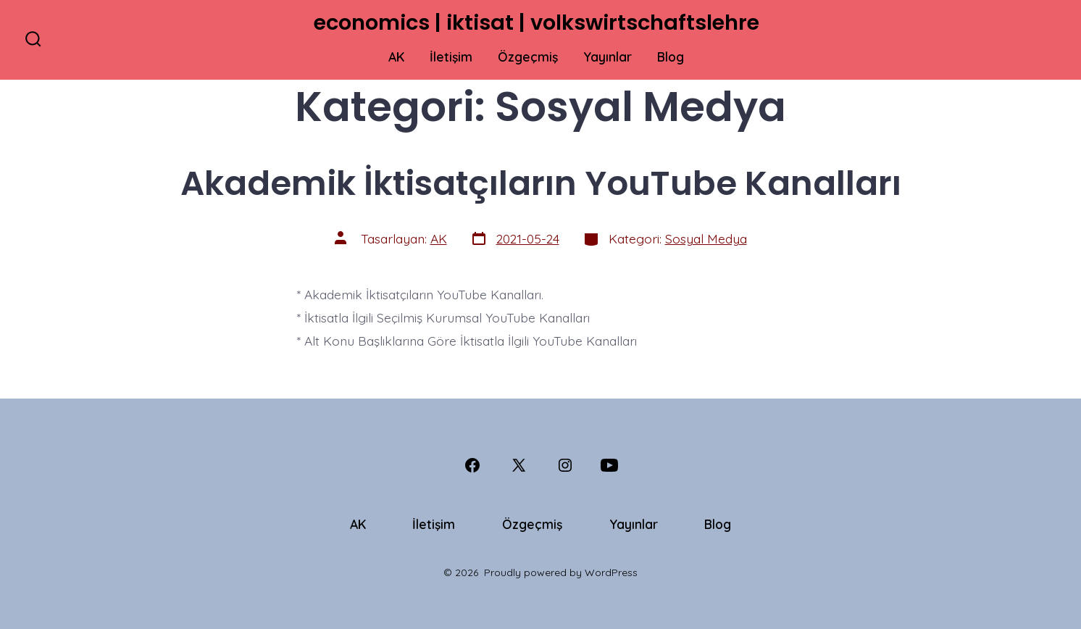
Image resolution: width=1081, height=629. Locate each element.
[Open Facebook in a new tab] (472, 465)
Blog (670, 56)
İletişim (451, 56)
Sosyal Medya (706, 238)
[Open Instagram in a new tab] (565, 465)
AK (396, 56)
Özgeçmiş (528, 56)
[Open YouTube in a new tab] (609, 465)
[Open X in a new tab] (518, 465)
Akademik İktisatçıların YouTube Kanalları (540, 183)
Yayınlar (607, 56)
